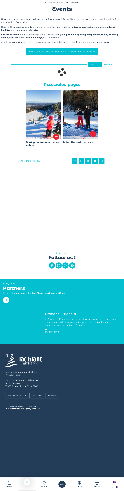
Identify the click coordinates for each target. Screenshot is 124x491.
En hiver (60, 2)
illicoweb (36, 409)
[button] (74, 162)
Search (91, 65)
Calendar (69, 2)
